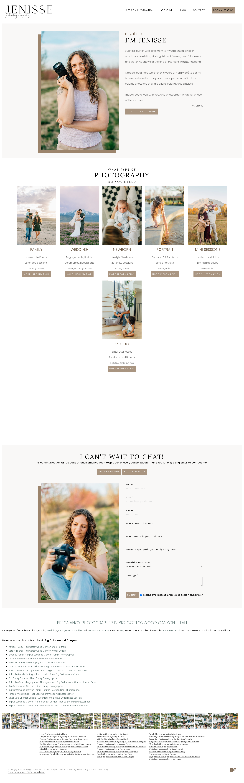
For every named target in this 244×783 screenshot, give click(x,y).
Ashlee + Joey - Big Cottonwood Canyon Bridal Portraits (37, 646)
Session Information (140, 10)
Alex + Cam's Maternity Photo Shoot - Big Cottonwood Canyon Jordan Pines (48, 670)
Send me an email (170, 630)
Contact (199, 10)
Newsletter (39, 772)
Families (78, 630)
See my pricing (109, 471)
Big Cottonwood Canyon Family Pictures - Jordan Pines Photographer (44, 690)
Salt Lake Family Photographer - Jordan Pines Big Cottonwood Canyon (45, 674)
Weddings (52, 630)
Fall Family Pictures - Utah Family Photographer (33, 678)
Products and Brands (98, 630)
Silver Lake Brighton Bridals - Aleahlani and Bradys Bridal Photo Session (45, 697)
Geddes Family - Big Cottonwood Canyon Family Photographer (41, 654)
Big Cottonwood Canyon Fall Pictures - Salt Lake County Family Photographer (48, 705)
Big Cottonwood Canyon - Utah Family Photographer (36, 686)
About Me (166, 10)
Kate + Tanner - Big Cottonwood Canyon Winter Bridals (37, 650)
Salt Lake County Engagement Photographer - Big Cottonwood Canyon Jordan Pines (52, 682)
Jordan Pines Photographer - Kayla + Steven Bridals (35, 658)
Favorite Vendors (16, 772)
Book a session (223, 10)
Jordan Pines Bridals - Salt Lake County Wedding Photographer (41, 693)
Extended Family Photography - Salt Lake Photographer (37, 662)
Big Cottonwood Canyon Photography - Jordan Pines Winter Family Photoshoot (49, 701)
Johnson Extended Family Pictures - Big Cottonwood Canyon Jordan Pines (47, 666)
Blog (183, 10)
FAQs (29, 772)
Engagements (65, 630)
